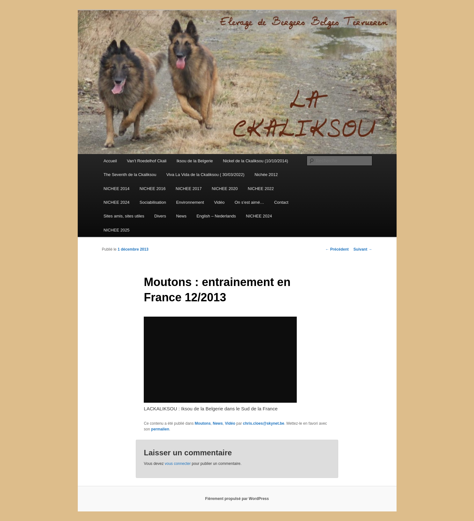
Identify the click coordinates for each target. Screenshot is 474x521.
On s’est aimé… (249, 202)
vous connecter (178, 463)
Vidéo (219, 202)
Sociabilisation (153, 202)
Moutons (203, 423)
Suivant (363, 249)
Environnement (190, 202)
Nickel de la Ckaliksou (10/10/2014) (255, 160)
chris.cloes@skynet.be (263, 423)
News (181, 216)
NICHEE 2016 (153, 188)
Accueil (110, 160)
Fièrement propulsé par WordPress (237, 498)
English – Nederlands (216, 216)
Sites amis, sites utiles (124, 216)
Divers (160, 216)
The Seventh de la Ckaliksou (130, 174)
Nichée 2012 (266, 174)
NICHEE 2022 (261, 188)
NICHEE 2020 (225, 188)
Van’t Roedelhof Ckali (146, 160)
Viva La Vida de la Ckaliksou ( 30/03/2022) (205, 174)
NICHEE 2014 (117, 188)
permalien (160, 429)
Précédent (336, 249)
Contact (281, 202)
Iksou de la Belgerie (195, 160)
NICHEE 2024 (117, 202)
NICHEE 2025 (117, 230)
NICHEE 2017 (189, 188)
